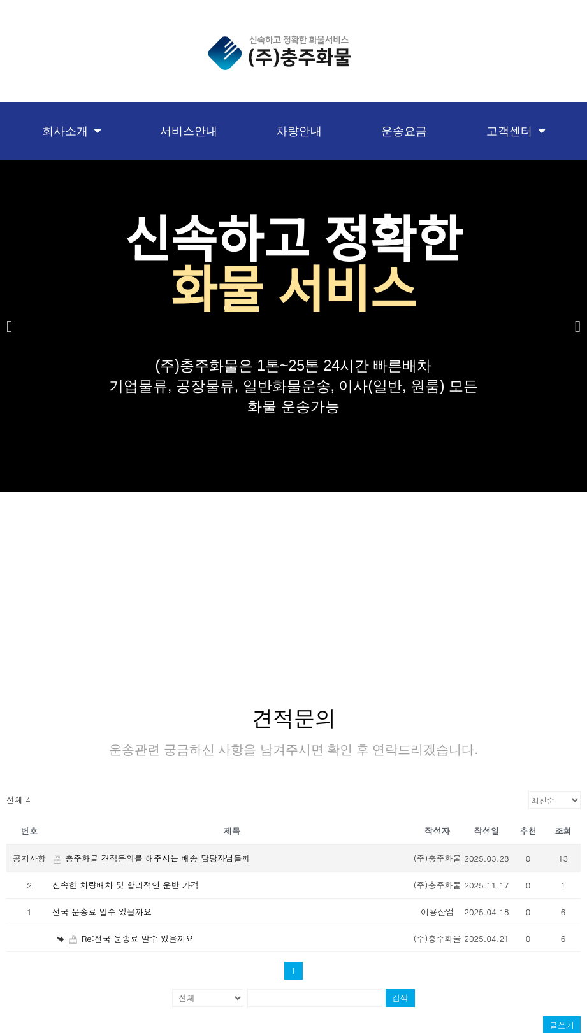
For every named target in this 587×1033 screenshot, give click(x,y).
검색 (400, 994)
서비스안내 (188, 131)
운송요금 (404, 131)
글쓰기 (561, 1021)
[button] (9, 326)
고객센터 (515, 131)
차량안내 (299, 131)
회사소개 (71, 131)
